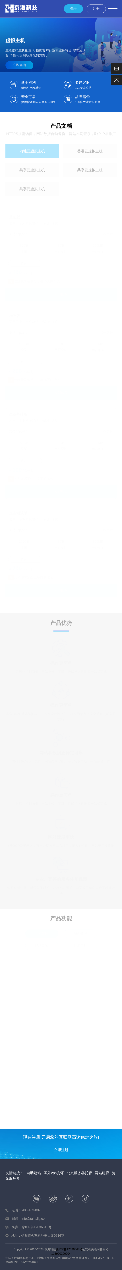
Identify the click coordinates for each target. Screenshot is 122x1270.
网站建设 (102, 1173)
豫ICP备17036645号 (69, 1249)
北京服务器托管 (79, 1173)
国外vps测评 (54, 1173)
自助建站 (33, 1173)
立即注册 (61, 1150)
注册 (96, 8)
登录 (73, 8)
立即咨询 (19, 64)
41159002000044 (61, 1253)
